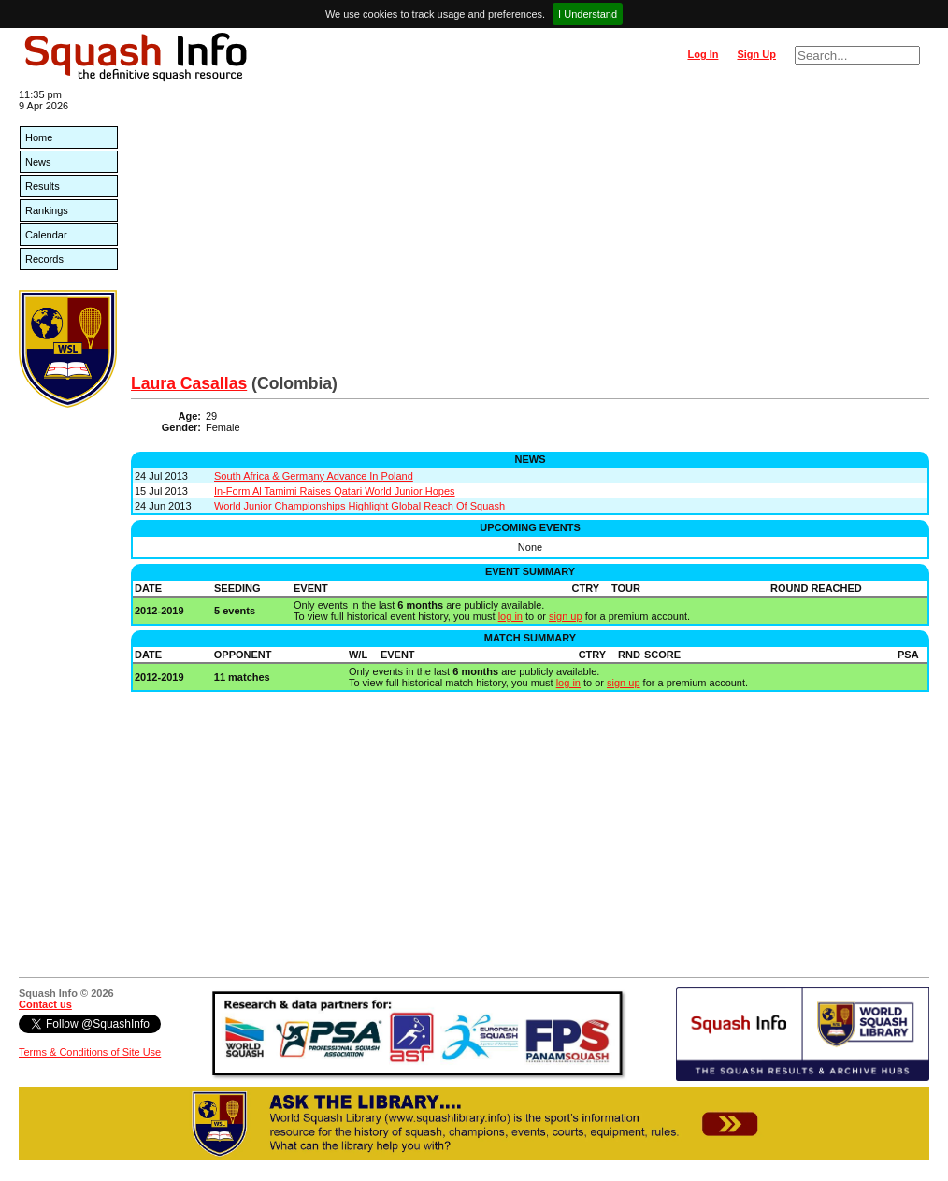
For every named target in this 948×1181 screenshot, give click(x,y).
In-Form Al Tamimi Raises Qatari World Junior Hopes (334, 491)
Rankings (46, 210)
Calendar (46, 234)
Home (38, 137)
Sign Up (756, 54)
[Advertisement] (530, 234)
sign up (565, 616)
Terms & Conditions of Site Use (90, 1052)
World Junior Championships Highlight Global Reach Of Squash (359, 505)
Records (44, 259)
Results (42, 186)
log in (510, 616)
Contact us (45, 1004)
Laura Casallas (189, 383)
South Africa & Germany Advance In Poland (313, 476)
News (38, 161)
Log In (702, 54)
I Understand (587, 14)
